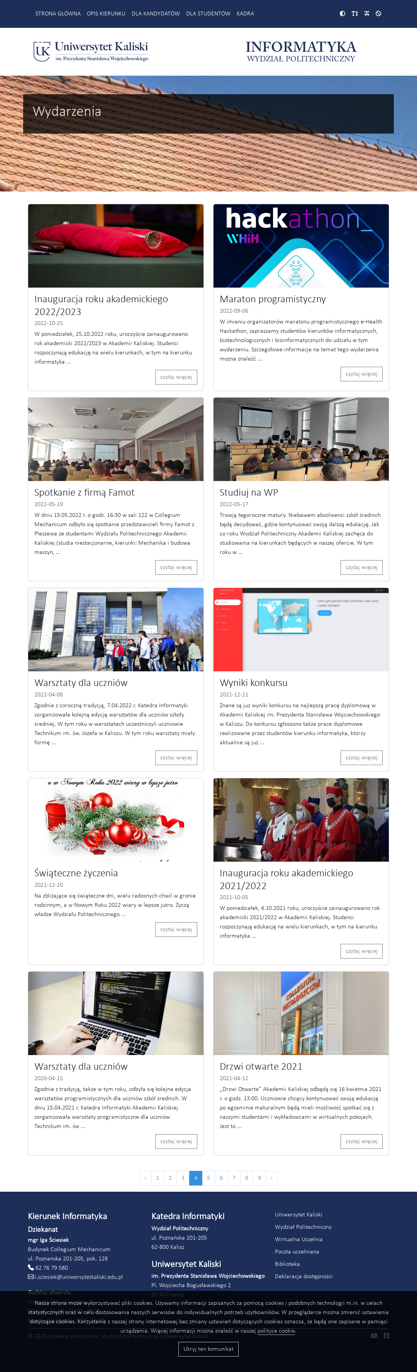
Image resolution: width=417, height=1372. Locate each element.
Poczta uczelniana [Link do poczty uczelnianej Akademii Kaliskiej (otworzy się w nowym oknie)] (297, 1252)
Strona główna (58, 14)
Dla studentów (208, 14)
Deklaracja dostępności (304, 1277)
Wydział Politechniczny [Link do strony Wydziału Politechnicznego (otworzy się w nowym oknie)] (303, 1227)
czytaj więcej (362, 374)
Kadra (245, 14)
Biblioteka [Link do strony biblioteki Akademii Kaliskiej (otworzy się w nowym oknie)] (287, 1264)
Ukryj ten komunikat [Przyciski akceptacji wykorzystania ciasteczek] (208, 1349)
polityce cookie (276, 1331)
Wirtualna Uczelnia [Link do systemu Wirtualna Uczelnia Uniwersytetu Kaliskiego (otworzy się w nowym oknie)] (299, 1239)
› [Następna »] (272, 1178)
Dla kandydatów (156, 14)
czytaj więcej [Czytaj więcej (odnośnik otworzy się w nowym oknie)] (176, 377)
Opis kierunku (106, 14)
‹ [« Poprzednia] (145, 1178)
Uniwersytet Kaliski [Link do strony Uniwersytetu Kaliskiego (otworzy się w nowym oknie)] (298, 1215)
